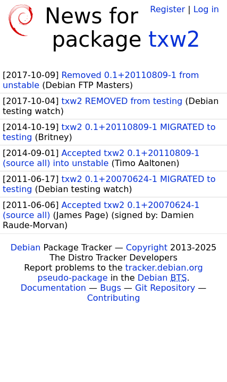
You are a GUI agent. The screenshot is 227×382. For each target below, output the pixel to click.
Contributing (113, 298)
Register (167, 9)
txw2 (174, 39)
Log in (206, 9)
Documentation (53, 288)
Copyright (146, 247)
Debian (26, 247)
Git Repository (165, 288)
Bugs (110, 288)
